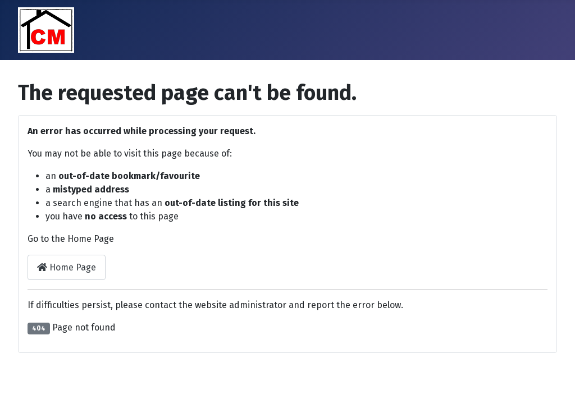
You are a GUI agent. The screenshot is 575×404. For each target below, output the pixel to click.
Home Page (66, 267)
